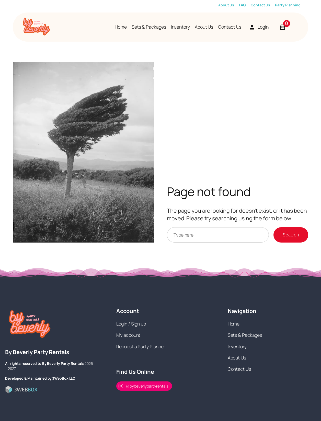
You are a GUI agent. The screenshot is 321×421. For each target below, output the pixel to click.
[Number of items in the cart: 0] (283, 27)
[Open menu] (297, 27)
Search (291, 235)
